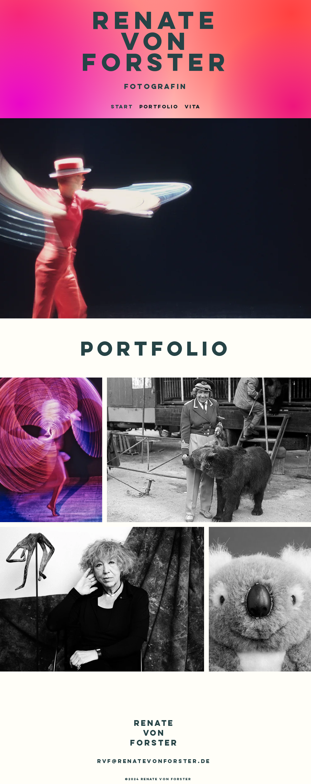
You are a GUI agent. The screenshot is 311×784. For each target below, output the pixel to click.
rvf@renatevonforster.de (154, 761)
